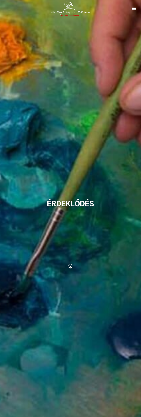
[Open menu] (133, 8)
